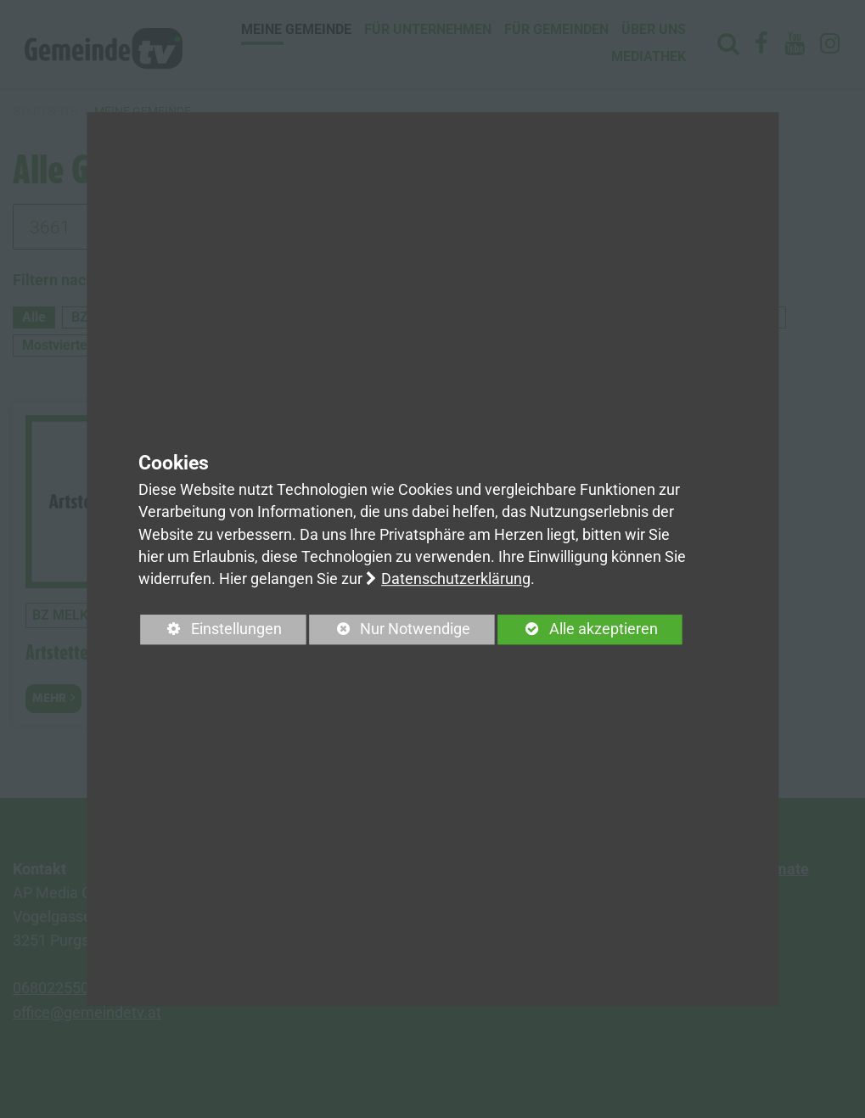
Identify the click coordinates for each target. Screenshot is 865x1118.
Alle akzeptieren (578, 629)
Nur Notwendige (389, 632)
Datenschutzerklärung (456, 579)
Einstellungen (211, 632)
